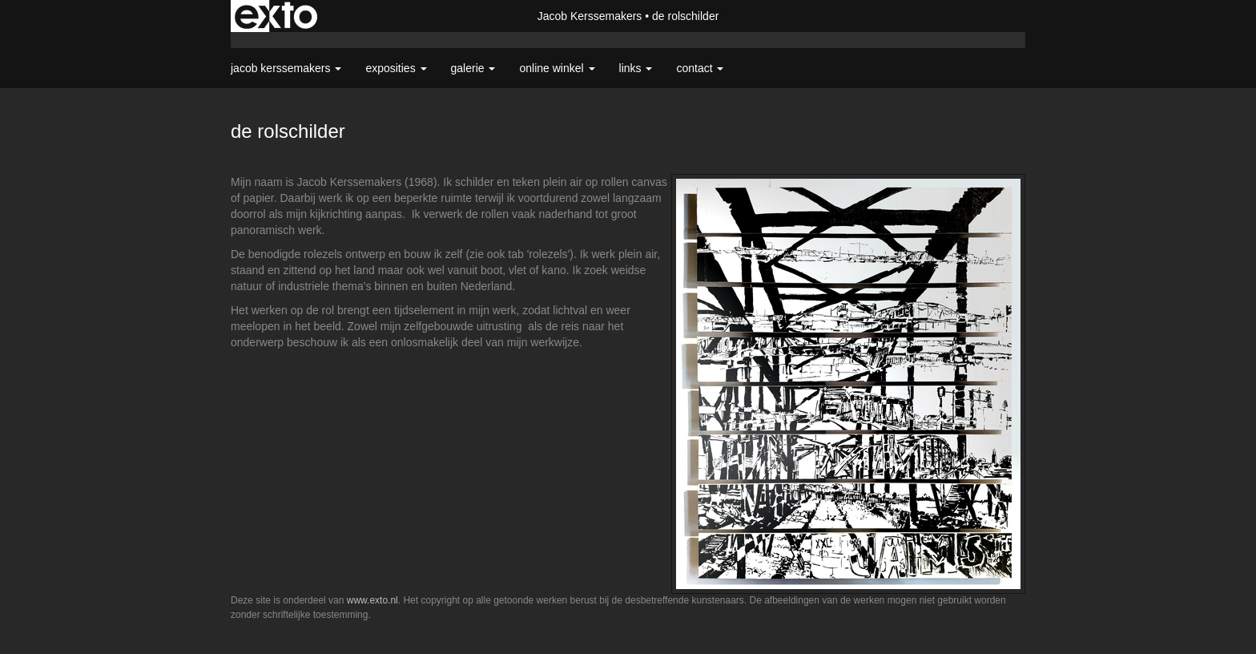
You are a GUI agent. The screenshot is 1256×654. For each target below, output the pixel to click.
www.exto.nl (372, 600)
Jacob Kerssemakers (589, 16)
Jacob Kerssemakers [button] (286, 68)
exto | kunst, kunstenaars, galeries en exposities (276, 16)
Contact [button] (699, 68)
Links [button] (636, 68)
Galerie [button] (473, 68)
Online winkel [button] (556, 68)
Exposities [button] (395, 68)
